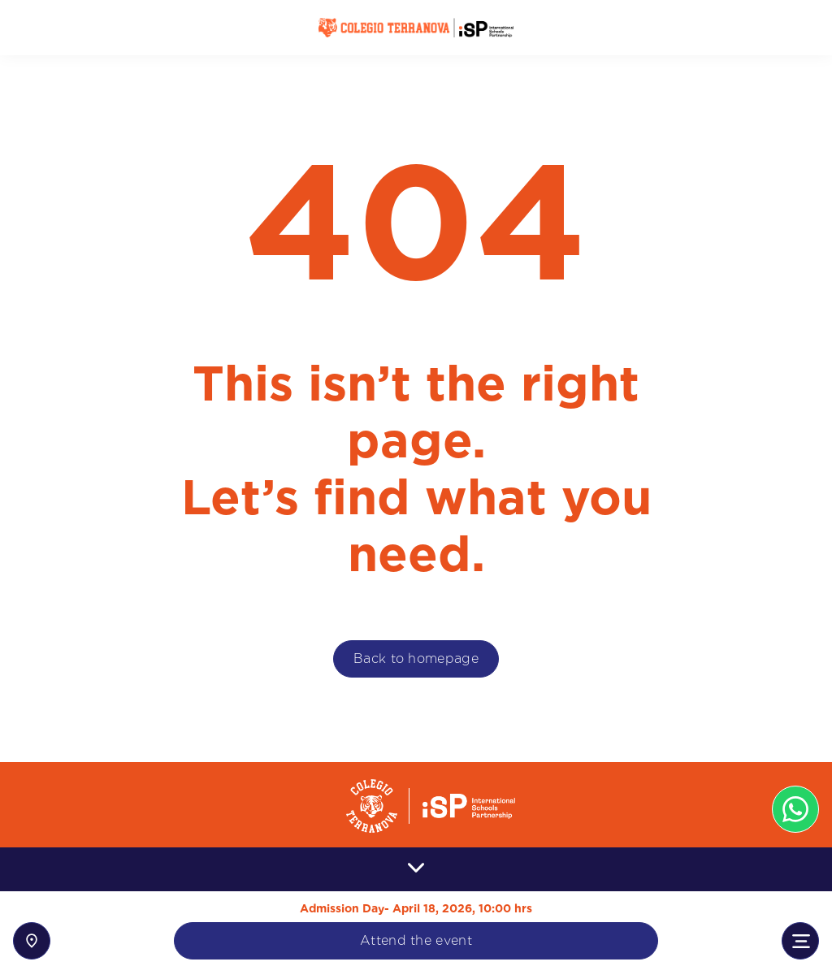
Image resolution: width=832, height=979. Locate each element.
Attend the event (416, 940)
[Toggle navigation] (800, 941)
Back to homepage (416, 658)
